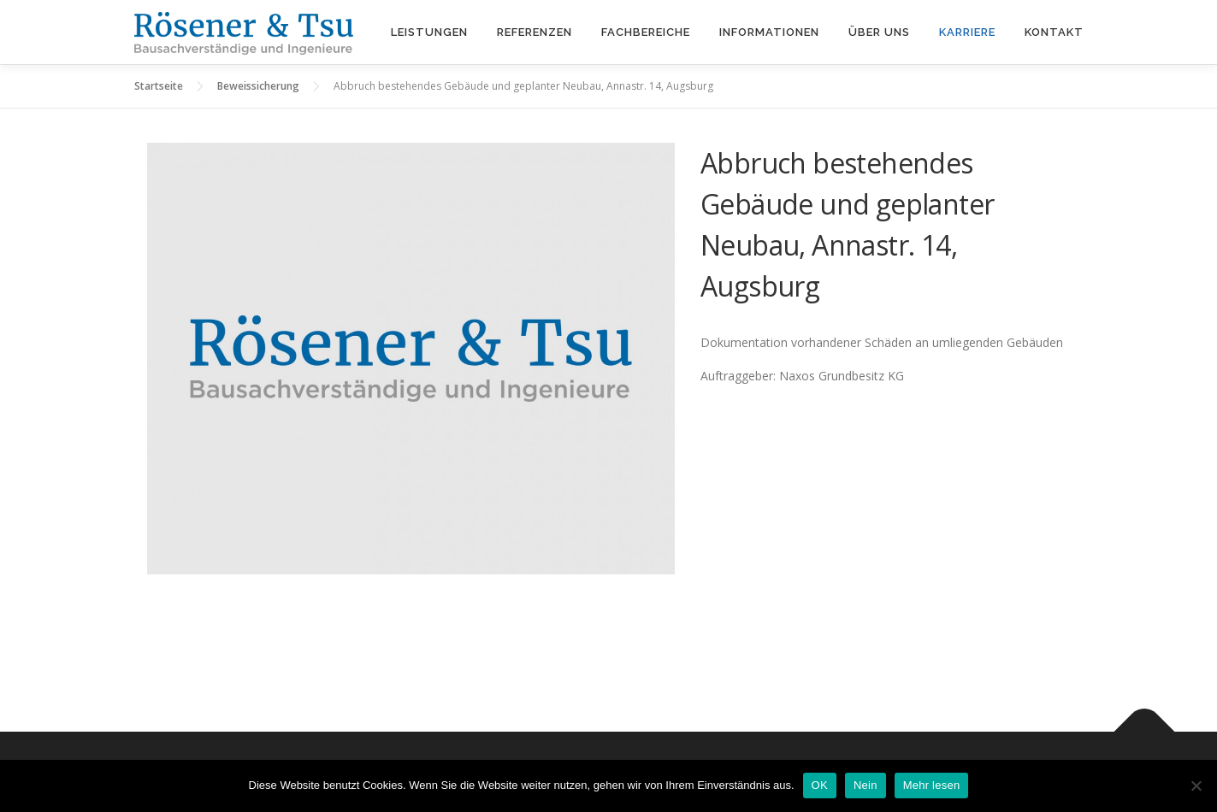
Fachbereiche (645, 32)
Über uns (879, 32)
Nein (865, 785)
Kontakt (1054, 32)
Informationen (769, 32)
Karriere (967, 32)
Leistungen (429, 32)
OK (820, 785)
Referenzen (534, 32)
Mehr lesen (931, 785)
